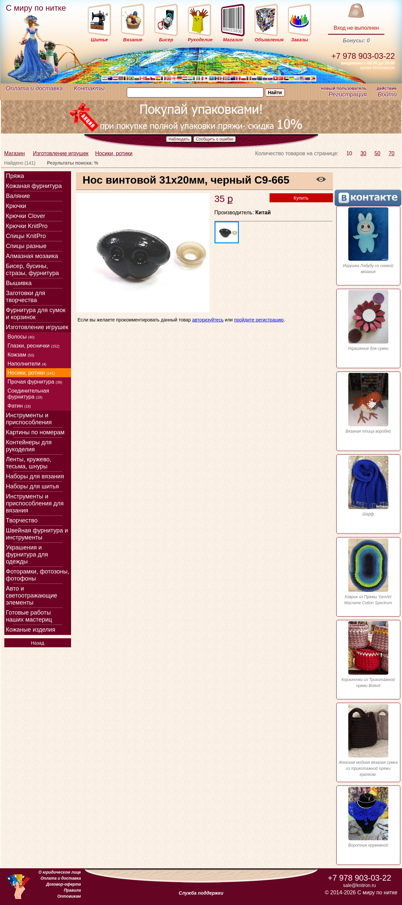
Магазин (14, 153)
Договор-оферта (63, 884)
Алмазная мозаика (32, 256)
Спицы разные (26, 246)
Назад (37, 643)
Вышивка (19, 283)
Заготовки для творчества (25, 296)
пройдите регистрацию (259, 319)
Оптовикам (69, 896)
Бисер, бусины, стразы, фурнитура (32, 269)
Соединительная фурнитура (28, 394)
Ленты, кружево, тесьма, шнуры (28, 463)
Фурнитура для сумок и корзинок (36, 313)
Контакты (89, 88)
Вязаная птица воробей (368, 403)
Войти (387, 94)
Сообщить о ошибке (215, 139)
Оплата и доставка (34, 88)
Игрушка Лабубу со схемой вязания (368, 240)
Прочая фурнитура (35, 382)
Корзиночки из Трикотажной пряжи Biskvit (368, 654)
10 (349, 153)
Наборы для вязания (35, 476)
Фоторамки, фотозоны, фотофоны (37, 575)
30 (363, 153)
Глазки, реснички (34, 346)
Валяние (18, 196)
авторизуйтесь (208, 319)
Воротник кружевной (368, 817)
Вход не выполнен (356, 28)
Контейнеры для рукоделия (29, 446)
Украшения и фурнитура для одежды (27, 554)
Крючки (16, 206)
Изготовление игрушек (61, 153)
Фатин (19, 406)
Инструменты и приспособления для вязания (35, 503)
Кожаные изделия (30, 629)
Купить (301, 198)
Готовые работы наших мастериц (29, 616)
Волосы (21, 337)
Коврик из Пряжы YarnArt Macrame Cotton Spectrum (368, 571)
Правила (72, 890)
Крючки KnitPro (27, 226)
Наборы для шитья (32, 486)
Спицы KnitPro (26, 236)
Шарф (368, 486)
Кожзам (21, 355)
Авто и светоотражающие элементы (31, 595)
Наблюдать (178, 139)
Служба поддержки (201, 893)
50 (377, 153)
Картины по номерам (35, 432)
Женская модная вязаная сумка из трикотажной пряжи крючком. (368, 740)
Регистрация (348, 94)
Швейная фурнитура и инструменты (37, 534)
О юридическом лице (59, 872)
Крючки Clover (25, 216)
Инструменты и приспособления (29, 419)
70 (392, 153)
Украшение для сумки (368, 320)
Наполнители (27, 364)
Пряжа (15, 176)
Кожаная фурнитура (34, 186)
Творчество (22, 520)
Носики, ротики (113, 153)
